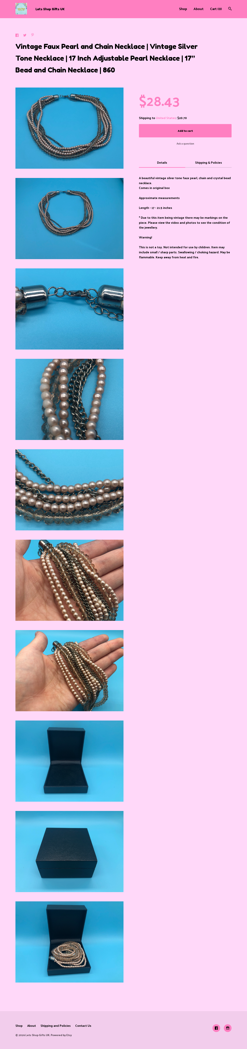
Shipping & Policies (208, 162)
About (199, 8)
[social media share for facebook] (17, 35)
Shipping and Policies (56, 1025)
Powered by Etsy (61, 1035)
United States (166, 118)
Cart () (216, 8)
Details (162, 162)
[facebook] (216, 1028)
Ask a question (185, 143)
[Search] (230, 9)
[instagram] (228, 1028)
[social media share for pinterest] (32, 35)
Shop (183, 8)
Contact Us (83, 1025)
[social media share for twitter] (25, 35)
